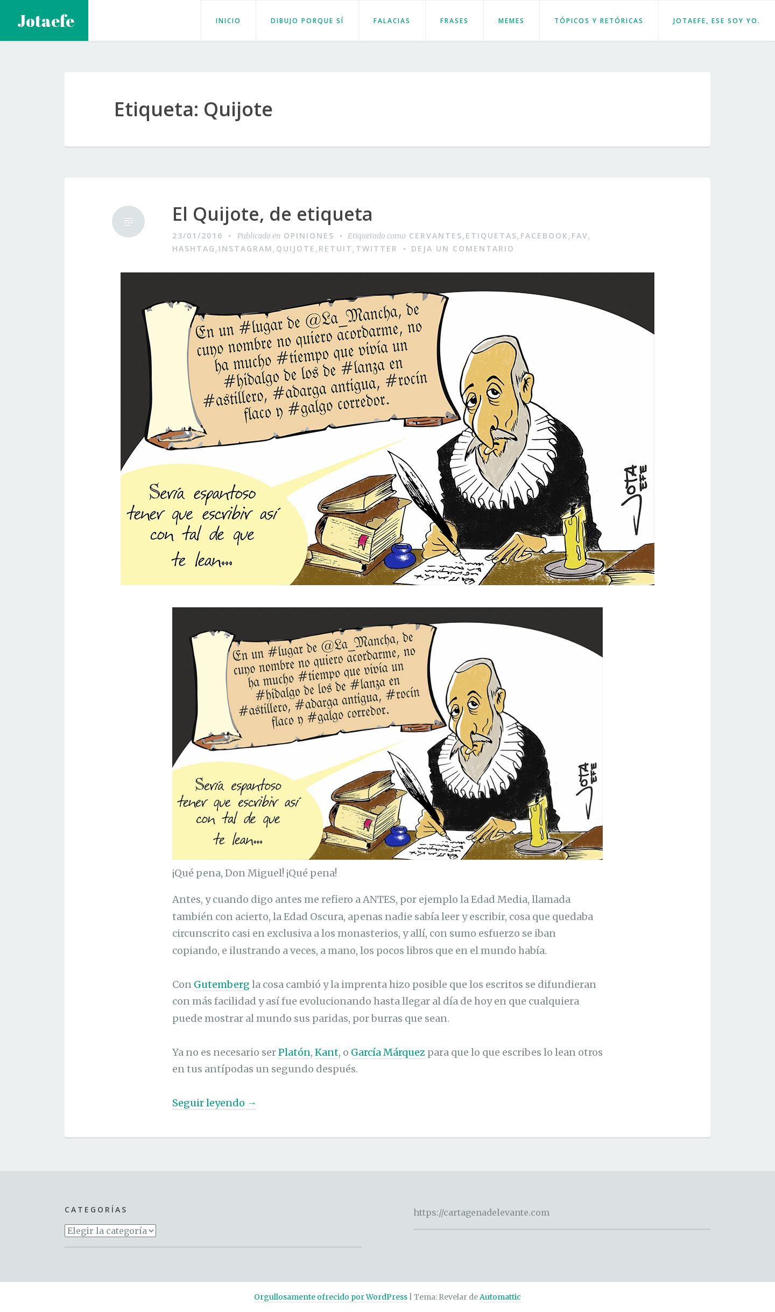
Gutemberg (222, 984)
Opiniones (309, 235)
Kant (327, 1052)
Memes (511, 20)
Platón (294, 1052)
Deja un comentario (463, 248)
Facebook (544, 235)
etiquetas (491, 235)
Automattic (500, 1297)
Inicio (228, 20)
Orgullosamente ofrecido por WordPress (330, 1297)
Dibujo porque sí (307, 20)
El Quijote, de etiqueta (272, 214)
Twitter (377, 248)
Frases (454, 20)
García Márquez (388, 1052)
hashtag (193, 248)
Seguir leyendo (214, 1103)
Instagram (246, 248)
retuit (336, 248)
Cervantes (435, 235)
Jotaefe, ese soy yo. (716, 20)
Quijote (295, 248)
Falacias (392, 20)
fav (580, 235)
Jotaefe (45, 21)
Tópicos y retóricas (599, 20)
